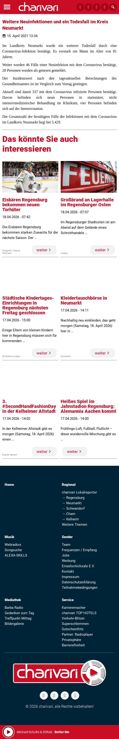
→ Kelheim (70, 519)
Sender (67, 537)
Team (66, 545)
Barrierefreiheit (73, 645)
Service (68, 600)
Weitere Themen (74, 524)
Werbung (68, 561)
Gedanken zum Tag (19, 613)
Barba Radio (14, 608)
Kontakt (68, 571)
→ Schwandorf (73, 508)
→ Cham (68, 514)
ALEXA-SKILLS (16, 555)
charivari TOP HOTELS (79, 613)
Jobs (65, 555)
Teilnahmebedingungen (79, 587)
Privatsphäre (71, 640)
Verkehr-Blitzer (73, 618)
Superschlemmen (75, 624)
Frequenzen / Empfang (79, 550)
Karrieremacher (74, 608)
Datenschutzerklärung (79, 582)
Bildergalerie (14, 624)
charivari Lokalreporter (79, 492)
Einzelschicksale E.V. (78, 566)
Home (9, 485)
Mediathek (13, 600)
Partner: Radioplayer (77, 634)
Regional (69, 485)
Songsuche (13, 550)
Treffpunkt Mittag (18, 618)
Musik (9, 537)
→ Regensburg (73, 498)
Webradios (13, 545)
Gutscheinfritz (72, 629)
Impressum (70, 577)
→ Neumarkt (72, 503)
